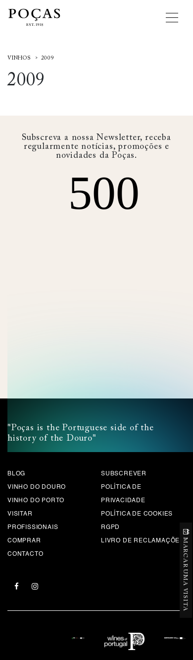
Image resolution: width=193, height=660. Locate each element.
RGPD (110, 527)
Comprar (24, 541)
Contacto (25, 554)
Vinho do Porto (35, 501)
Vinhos (19, 58)
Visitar (20, 514)
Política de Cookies (137, 514)
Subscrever (123, 474)
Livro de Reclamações (142, 541)
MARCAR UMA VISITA (186, 574)
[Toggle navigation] (176, 17)
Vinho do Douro (36, 487)
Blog (16, 474)
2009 (47, 58)
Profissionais (32, 527)
